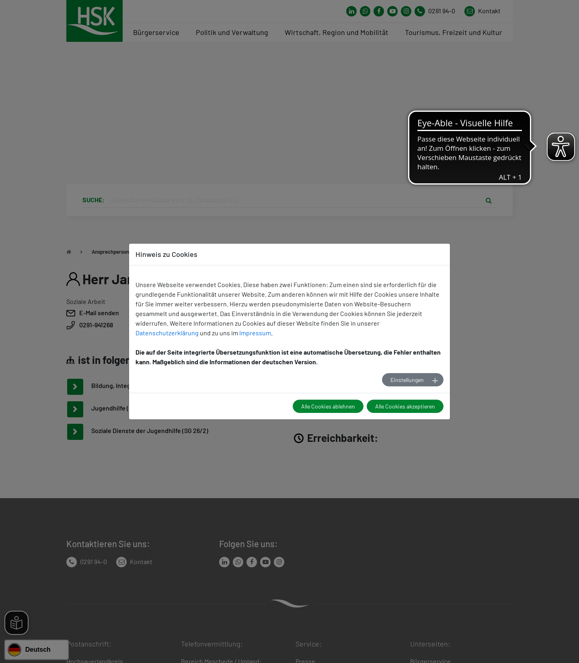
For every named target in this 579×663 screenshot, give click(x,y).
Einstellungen (407, 379)
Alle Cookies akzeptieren (405, 406)
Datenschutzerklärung (167, 333)
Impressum (255, 333)
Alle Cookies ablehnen (328, 406)
